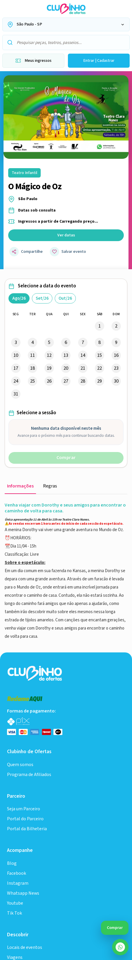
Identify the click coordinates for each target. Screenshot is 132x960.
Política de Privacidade (29, 907)
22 (99, 368)
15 (99, 355)
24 (15, 381)
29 (99, 381)
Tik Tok (14, 767)
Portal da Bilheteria (27, 682)
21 (82, 368)
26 (49, 381)
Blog (12, 717)
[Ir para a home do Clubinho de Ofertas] (66, 9)
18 (32, 368)
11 (32, 355)
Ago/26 (19, 298)
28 (82, 381)
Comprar (66, 458)
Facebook (16, 727)
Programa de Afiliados (29, 628)
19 (49, 368)
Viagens (15, 801)
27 (66, 381)
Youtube (15, 757)
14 (82, 355)
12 (49, 355)
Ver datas (66, 235)
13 (66, 355)
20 (66, 368)
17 (15, 368)
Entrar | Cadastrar (98, 60)
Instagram (17, 737)
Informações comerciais (31, 895)
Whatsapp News (23, 747)
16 (116, 355)
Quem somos (20, 618)
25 (32, 381)
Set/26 (42, 298)
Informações (20, 486)
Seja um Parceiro (23, 662)
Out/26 (65, 298)
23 (116, 368)
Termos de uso (77, 895)
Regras (50, 486)
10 (15, 355)
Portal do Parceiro (25, 672)
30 (116, 381)
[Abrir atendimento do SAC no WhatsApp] (120, 947)
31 (15, 394)
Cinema (14, 854)
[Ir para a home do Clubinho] (35, 526)
